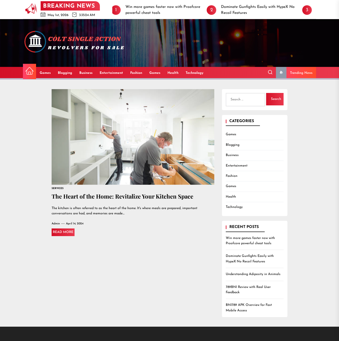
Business (85, 73)
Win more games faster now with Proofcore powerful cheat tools (250, 240)
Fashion (136, 73)
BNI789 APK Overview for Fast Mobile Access (249, 307)
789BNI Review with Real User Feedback (248, 289)
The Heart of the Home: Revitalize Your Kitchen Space (122, 196)
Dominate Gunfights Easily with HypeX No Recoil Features (250, 258)
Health (172, 73)
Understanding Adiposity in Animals (253, 274)
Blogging (65, 73)
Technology (194, 73)
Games (45, 73)
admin (56, 223)
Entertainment (111, 73)
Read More (63, 232)
